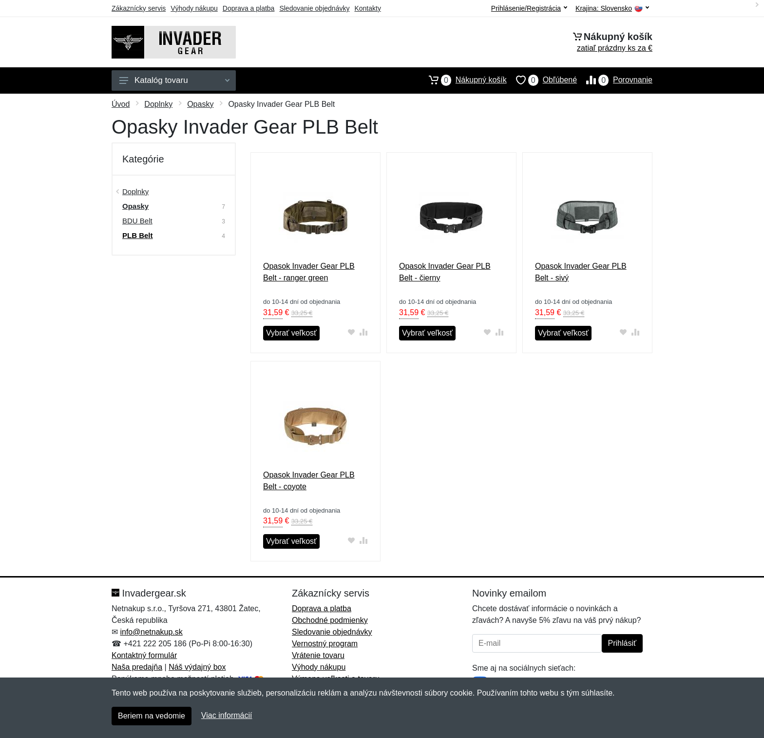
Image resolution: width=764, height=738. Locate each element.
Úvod (121, 104)
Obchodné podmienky (330, 620)
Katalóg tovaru (174, 80)
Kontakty (367, 8)
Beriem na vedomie (151, 716)
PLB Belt (137, 235)
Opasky (200, 104)
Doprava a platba (249, 8)
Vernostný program (325, 643)
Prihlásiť (622, 643)
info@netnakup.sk (151, 632)
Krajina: (612, 8)
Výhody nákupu (194, 8)
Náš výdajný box (197, 667)
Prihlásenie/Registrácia (529, 8)
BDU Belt (137, 221)
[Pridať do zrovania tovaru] (364, 332)
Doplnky (158, 104)
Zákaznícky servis (139, 8)
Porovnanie (614, 80)
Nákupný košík (463, 80)
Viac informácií (226, 715)
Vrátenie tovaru (318, 655)
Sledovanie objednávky (314, 8)
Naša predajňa (137, 667)
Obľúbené (542, 80)
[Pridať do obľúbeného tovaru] (351, 332)
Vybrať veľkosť (291, 333)
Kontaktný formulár (144, 655)
